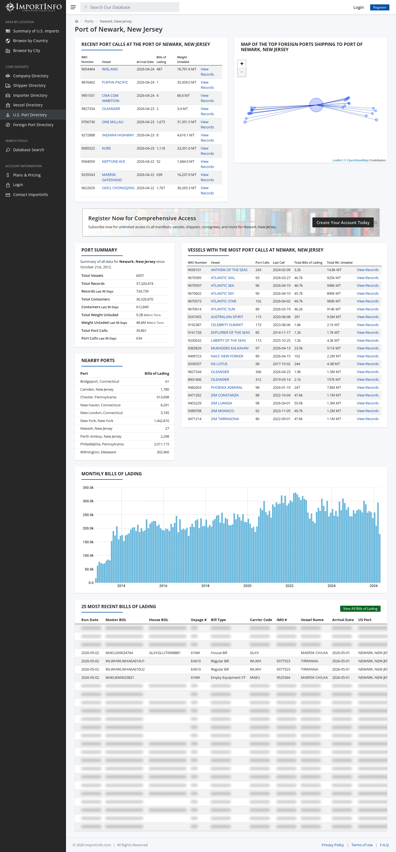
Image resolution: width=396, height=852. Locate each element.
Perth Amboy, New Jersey (101, 436)
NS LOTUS (219, 363)
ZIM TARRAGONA (225, 418)
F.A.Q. (384, 844)
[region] (33, 433)
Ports (89, 21)
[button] (242, 64)
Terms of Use (362, 844)
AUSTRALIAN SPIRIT (227, 316)
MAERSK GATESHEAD (112, 177)
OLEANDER (111, 108)
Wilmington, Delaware (98, 452)
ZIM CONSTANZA (225, 395)
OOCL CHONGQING (118, 187)
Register (379, 7)
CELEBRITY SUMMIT (227, 324)
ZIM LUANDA (221, 403)
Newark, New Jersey (96, 428)
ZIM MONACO (222, 410)
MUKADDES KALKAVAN (230, 348)
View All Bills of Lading (360, 608)
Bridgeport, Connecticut (99, 381)
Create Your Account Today (343, 222)
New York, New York (96, 420)
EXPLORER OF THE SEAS (230, 332)
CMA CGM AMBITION (110, 98)
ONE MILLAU (112, 121)
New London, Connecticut (101, 412)
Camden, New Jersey (97, 389)
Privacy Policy (333, 844)
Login (358, 7)
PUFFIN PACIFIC (115, 82)
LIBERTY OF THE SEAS (228, 340)
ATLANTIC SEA (222, 285)
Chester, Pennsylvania (98, 397)
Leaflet (337, 160)
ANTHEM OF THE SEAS (229, 269)
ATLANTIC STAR (223, 301)
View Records (207, 72)
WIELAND (110, 69)
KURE (106, 148)
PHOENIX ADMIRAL (227, 387)
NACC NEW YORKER (227, 356)
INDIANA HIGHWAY (118, 135)
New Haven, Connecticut (100, 404)
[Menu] (73, 7)
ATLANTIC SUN (223, 309)
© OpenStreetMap (356, 160)
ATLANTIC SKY (222, 293)
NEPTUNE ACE (113, 161)
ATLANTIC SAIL (223, 277)
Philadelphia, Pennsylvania (102, 444)
